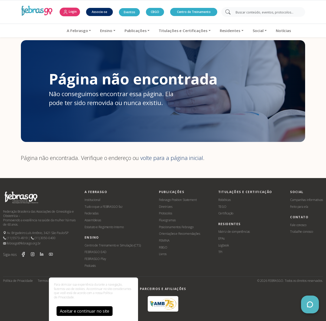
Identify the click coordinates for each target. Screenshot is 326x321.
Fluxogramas (167, 220)
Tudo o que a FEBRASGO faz (104, 207)
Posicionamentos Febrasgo (176, 227)
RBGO (163, 247)
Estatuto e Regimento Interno (104, 227)
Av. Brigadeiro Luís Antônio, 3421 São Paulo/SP (36, 233)
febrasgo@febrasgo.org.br (21, 243)
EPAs (221, 238)
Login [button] (70, 11)
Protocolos (165, 213)
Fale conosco (298, 225)
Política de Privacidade (18, 281)
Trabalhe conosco (301, 231)
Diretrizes (165, 207)
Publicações (119, 30)
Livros (163, 254)
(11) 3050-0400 (43, 238)
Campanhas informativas (306, 200)
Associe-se (99, 12)
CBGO (155, 12)
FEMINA (164, 240)
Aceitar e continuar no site (84, 311)
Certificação (226, 213)
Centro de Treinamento (194, 12)
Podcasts (90, 266)
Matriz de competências (234, 231)
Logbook (223, 245)
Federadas (92, 213)
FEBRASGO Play (95, 259)
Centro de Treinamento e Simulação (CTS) (113, 245)
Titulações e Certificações (167, 30)
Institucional (92, 200)
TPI (220, 252)
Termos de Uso (48, 281)
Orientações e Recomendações (179, 233)
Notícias (267, 30)
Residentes (214, 30)
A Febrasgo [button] (61, 30)
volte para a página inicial (171, 158)
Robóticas (224, 200)
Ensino (90, 30)
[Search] (267, 12)
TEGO (222, 207)
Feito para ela (299, 207)
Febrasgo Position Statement (178, 200)
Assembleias (93, 220)
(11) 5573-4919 (15, 238)
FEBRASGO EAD (95, 252)
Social (242, 30)
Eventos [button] (129, 12)
